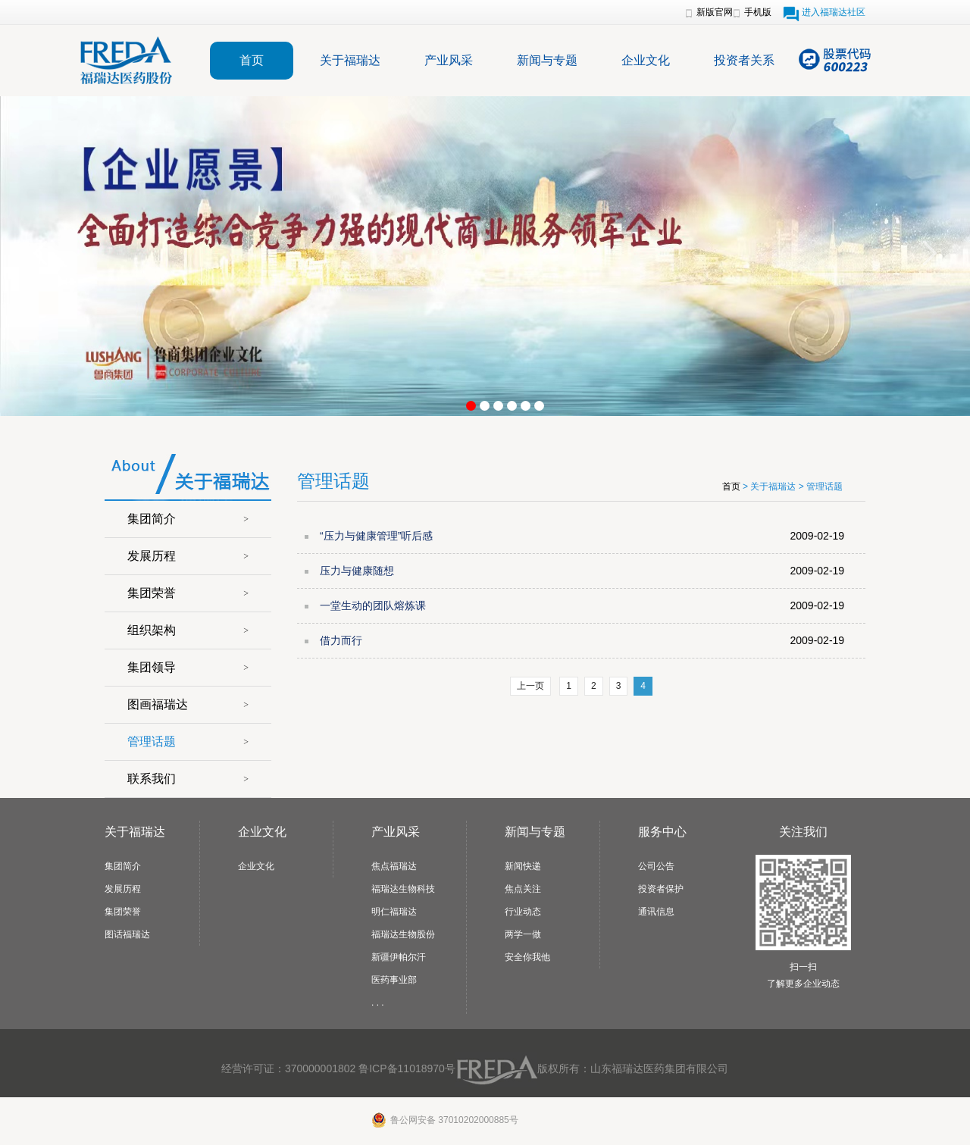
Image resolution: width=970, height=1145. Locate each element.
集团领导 (151, 667)
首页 (251, 60)
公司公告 (656, 866)
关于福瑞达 (350, 60)
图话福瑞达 (127, 934)
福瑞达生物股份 (403, 934)
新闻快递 (523, 866)
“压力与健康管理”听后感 (376, 536)
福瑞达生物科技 (403, 889)
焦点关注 (523, 889)
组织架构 (151, 630)
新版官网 (714, 12)
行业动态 (523, 911)
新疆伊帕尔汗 (398, 957)
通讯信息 (656, 911)
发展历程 (151, 555)
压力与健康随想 (357, 571)
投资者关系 (744, 60)
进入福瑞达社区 (833, 12)
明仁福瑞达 (394, 911)
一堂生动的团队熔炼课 (373, 605)
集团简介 (151, 518)
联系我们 (151, 778)
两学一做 (523, 934)
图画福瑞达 (157, 704)
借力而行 (341, 640)
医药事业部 (394, 980)
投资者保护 (661, 889)
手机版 (757, 12)
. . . (377, 1002)
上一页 (530, 685)
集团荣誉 (151, 593)
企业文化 (645, 60)
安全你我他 (527, 957)
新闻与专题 (547, 60)
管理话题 (151, 741)
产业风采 (448, 60)
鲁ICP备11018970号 (406, 1068)
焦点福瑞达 (394, 866)
